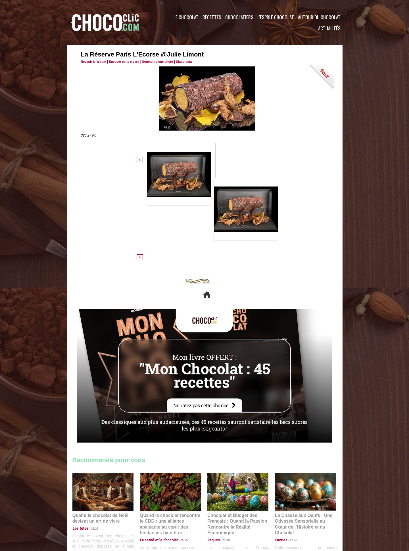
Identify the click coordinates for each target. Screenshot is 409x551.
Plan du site (220, 517)
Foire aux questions (292, 517)
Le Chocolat (186, 17)
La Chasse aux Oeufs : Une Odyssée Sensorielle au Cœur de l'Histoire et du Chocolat (303, 424)
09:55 (179, 436)
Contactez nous (89, 517)
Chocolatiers (239, 17)
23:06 (224, 442)
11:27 (91, 431)
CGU (148, 517)
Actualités (329, 28)
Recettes (212, 17)
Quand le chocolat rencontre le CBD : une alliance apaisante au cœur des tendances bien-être (170, 424)
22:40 (291, 436)
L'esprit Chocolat (275, 17)
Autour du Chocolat (319, 17)
